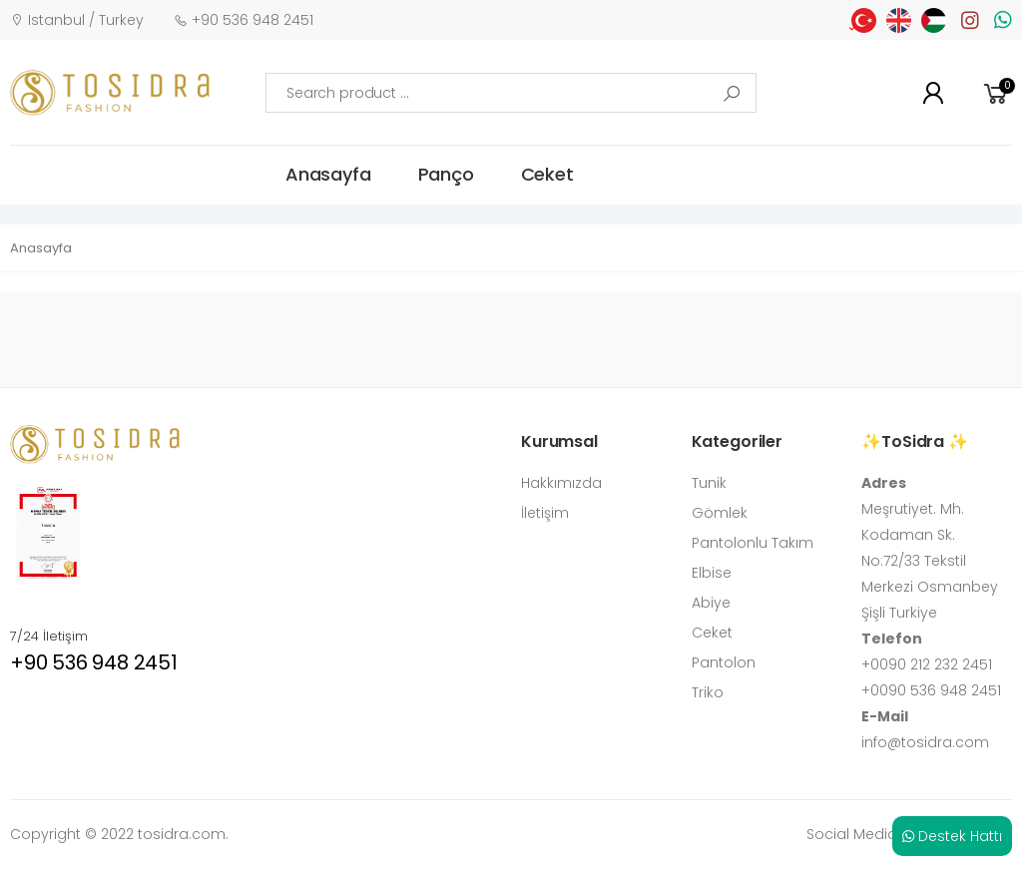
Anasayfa (328, 174)
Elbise (712, 573)
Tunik (709, 483)
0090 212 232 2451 (931, 664)
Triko (708, 692)
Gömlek (720, 513)
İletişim (545, 513)
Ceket (547, 174)
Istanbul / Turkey (77, 20)
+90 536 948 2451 (243, 20)
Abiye (711, 603)
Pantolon (724, 662)
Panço (446, 174)
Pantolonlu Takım (752, 543)
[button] (934, 92)
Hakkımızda (561, 483)
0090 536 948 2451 (935, 690)
